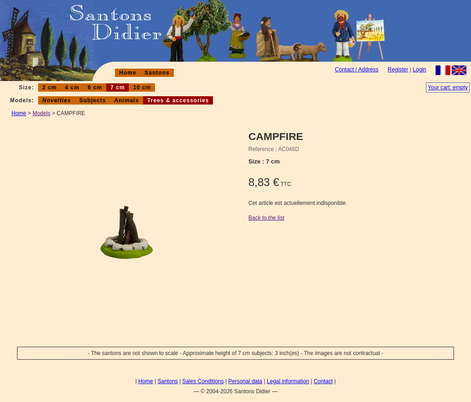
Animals (126, 100)
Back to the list (266, 218)
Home (127, 73)
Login (419, 69)
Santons (156, 73)
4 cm (72, 87)
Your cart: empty (448, 87)
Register (398, 69)
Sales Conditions (203, 381)
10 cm (142, 87)
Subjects (92, 100)
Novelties (56, 100)
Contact (323, 381)
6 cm (95, 87)
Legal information (288, 381)
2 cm (49, 87)
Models (42, 113)
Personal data (245, 381)
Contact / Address (357, 69)
